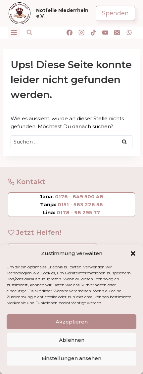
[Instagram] (81, 33)
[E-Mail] (117, 33)
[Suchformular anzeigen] (29, 33)
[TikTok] (93, 33)
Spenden (115, 13)
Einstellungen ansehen (71, 358)
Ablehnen (71, 340)
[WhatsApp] (129, 33)
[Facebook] (69, 33)
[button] (133, 253)
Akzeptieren (72, 322)
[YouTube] (105, 33)
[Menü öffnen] (14, 32)
